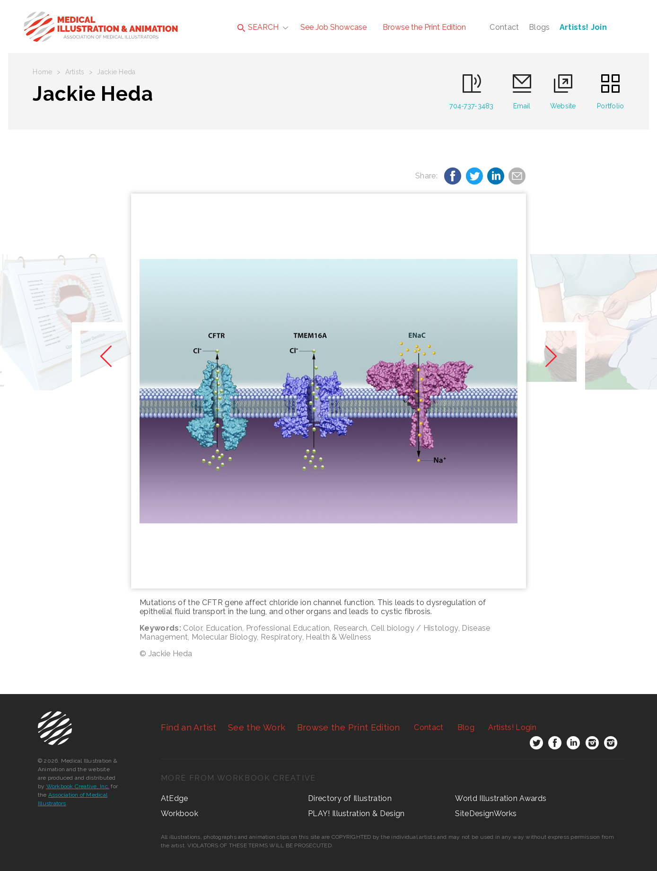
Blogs (539, 27)
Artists (75, 72)
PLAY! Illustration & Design (356, 813)
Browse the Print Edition (424, 27)
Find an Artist (189, 727)
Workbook (180, 813)
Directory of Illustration (350, 798)
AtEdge (174, 798)
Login (512, 727)
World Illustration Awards (500, 798)
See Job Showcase (333, 27)
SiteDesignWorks (486, 813)
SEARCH (258, 27)
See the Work (256, 727)
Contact (504, 27)
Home (42, 72)
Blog (465, 727)
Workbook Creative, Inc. (78, 786)
